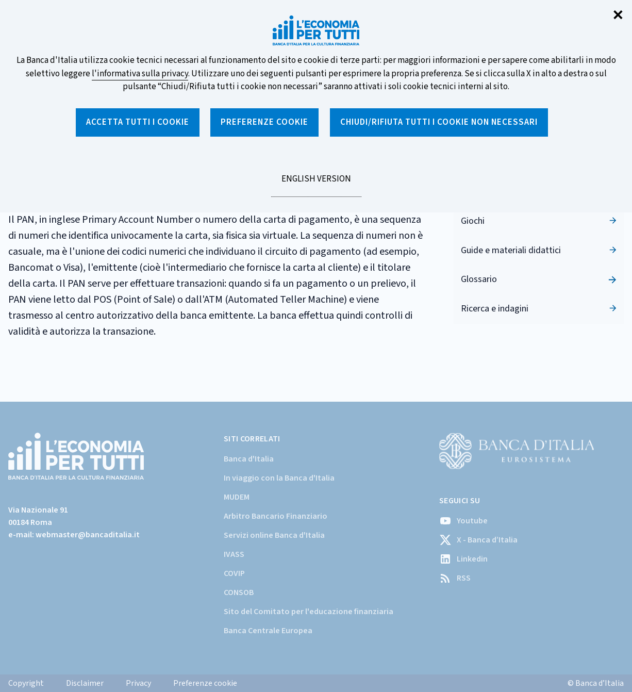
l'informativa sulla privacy (140, 74)
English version (316, 184)
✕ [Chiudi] (618, 16)
